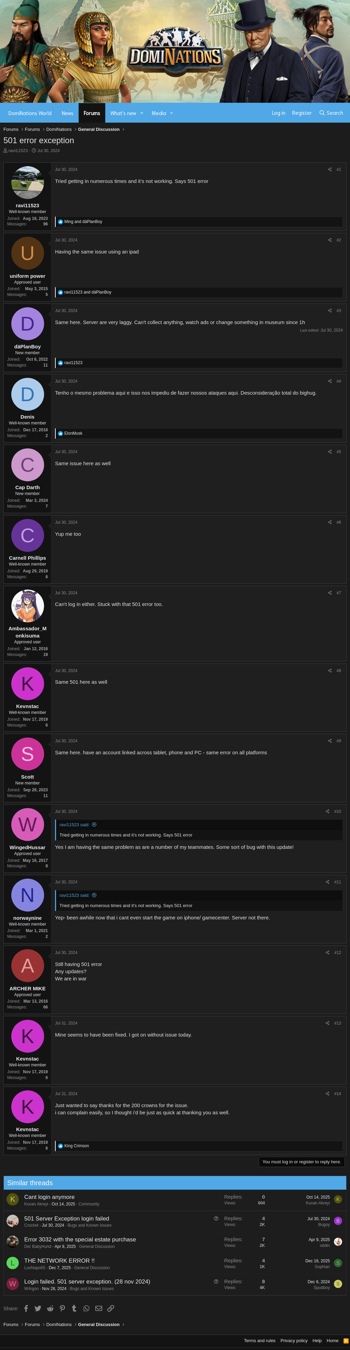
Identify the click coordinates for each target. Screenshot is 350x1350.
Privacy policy (294, 1340)
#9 (339, 741)
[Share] (330, 170)
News (67, 112)
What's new (123, 112)
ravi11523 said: (74, 824)
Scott (27, 777)
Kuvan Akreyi (32, 1204)
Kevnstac (27, 706)
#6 (339, 522)
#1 (339, 169)
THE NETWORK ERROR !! (55, 1261)
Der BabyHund (33, 1246)
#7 (339, 593)
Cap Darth (27, 487)
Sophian (317, 1266)
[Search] (331, 113)
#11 (337, 882)
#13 (337, 1023)
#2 (339, 240)
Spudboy (317, 1287)
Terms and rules (259, 1340)
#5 (339, 451)
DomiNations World (30, 112)
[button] (142, 113)
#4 (339, 381)
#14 (337, 1093)
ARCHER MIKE (28, 988)
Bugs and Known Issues (85, 1225)
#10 (337, 811)
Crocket (27, 1225)
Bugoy (319, 1224)
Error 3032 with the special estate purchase (76, 1239)
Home (333, 1340)
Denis (28, 417)
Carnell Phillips (27, 558)
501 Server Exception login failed (62, 1218)
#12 (337, 952)
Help (317, 1340)
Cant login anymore (45, 1197)
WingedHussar (27, 847)
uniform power (27, 276)
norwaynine (27, 918)
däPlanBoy (27, 346)
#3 (339, 310)
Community (84, 1204)
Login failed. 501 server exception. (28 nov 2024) (83, 1281)
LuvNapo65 (30, 1267)
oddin (320, 1245)
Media (159, 112)
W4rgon (27, 1288)
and (83, 221)
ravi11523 (18, 150)
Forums (92, 112)
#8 (339, 670)
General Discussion (92, 1246)
